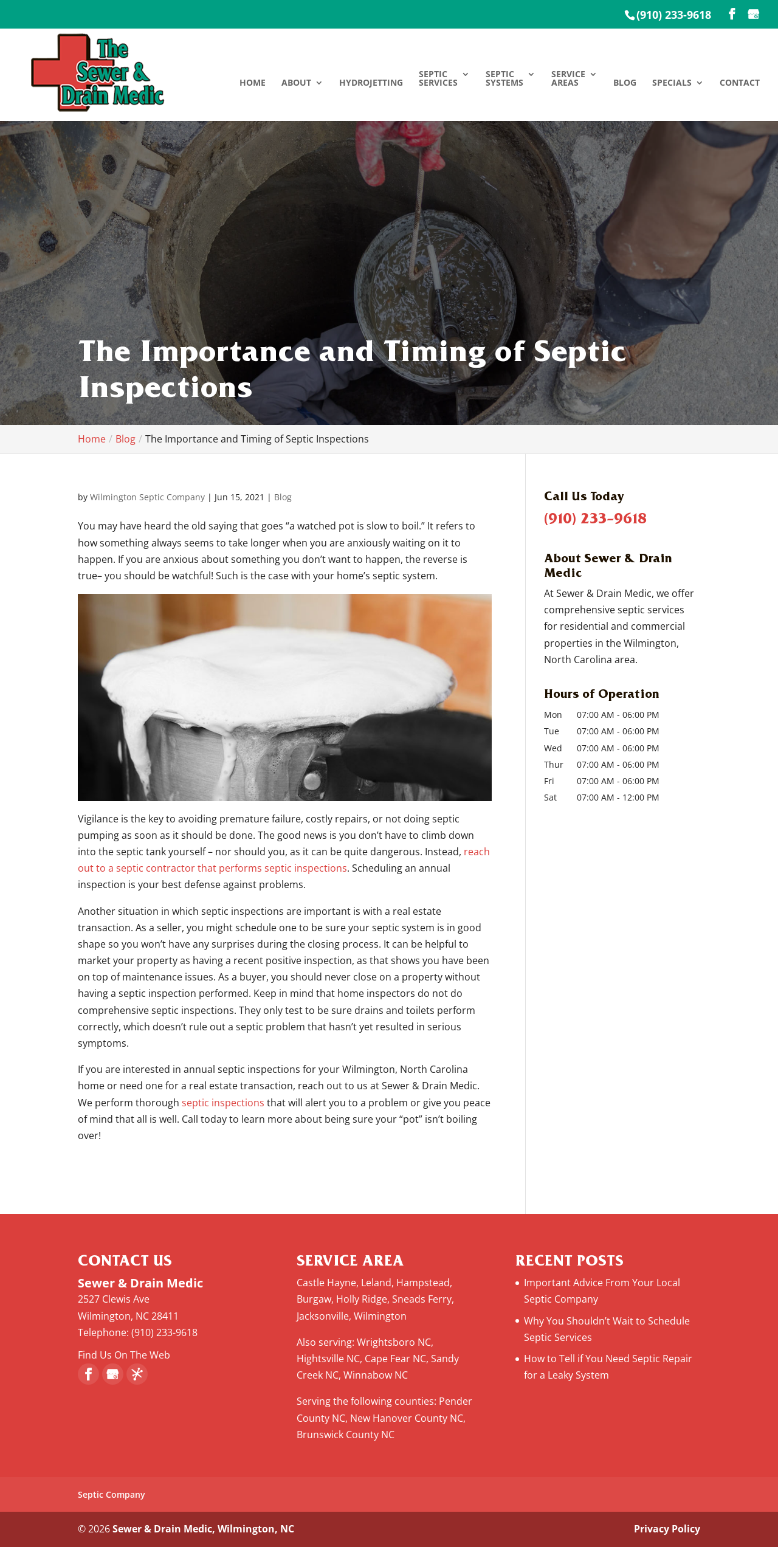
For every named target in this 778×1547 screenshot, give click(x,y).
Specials (672, 83)
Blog (624, 83)
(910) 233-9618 (673, 14)
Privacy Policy (667, 1528)
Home (252, 83)
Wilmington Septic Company (147, 497)
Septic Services (438, 79)
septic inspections (221, 1102)
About (296, 83)
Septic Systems (504, 79)
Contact (740, 83)
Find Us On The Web (124, 1355)
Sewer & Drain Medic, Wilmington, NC (203, 1528)
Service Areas (568, 79)
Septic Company (111, 1494)
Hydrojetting (371, 83)
